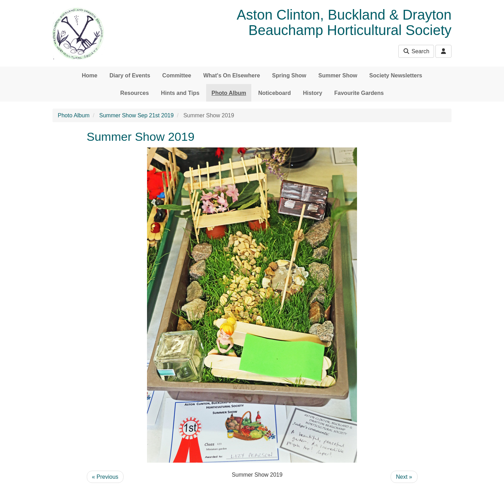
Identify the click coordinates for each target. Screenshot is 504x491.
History (312, 93)
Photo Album (228, 93)
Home (89, 75)
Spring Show (289, 75)
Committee (176, 75)
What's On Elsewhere (231, 75)
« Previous (105, 477)
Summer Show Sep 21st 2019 (136, 115)
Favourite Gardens (359, 93)
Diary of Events (130, 75)
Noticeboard (274, 93)
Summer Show (337, 75)
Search (416, 51)
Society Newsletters (395, 75)
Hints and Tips (180, 93)
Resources (134, 93)
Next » (404, 477)
